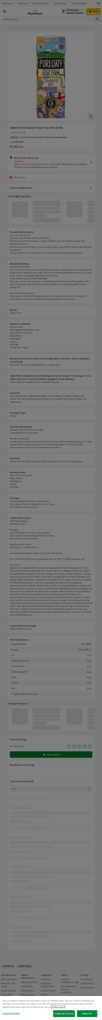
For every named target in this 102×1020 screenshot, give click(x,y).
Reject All (87, 1013)
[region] (51, 1008)
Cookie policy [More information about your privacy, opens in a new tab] (58, 1007)
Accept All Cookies (64, 1013)
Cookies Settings (11, 1013)
